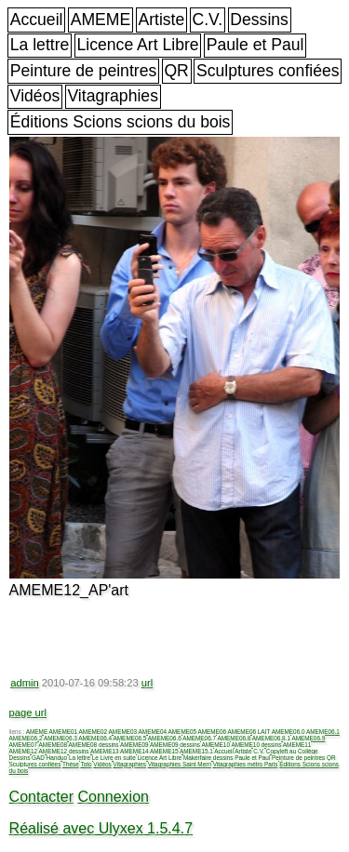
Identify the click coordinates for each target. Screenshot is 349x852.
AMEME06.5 (130, 738)
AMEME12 (23, 751)
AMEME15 (164, 751)
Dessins (259, 19)
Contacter (41, 797)
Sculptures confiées (268, 70)
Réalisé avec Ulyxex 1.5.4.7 (101, 828)
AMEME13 (104, 751)
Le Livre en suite (114, 757)
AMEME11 (297, 744)
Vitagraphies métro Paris (245, 764)
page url (28, 712)
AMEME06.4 (95, 738)
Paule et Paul (255, 44)
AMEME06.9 (308, 738)
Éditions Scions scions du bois (120, 122)
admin (24, 682)
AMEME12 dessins (64, 751)
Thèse (70, 764)
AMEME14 (134, 751)
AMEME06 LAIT (249, 731)
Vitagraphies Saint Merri (179, 764)
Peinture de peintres (83, 70)
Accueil (36, 19)
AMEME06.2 (26, 738)
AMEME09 (134, 744)
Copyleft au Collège (292, 751)
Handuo (57, 757)
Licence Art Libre (138, 44)
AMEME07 (23, 744)
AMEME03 (123, 731)
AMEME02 (93, 731)
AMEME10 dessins (256, 744)
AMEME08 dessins (94, 744)
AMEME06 (212, 731)
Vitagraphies (112, 96)
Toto (85, 764)
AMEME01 (63, 731)
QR (176, 70)
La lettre (40, 44)
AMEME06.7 (199, 738)
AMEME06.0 (288, 731)
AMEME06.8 (233, 738)
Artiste (161, 19)
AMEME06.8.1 (271, 738)
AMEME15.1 (196, 751)
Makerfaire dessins (208, 757)
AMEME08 (53, 744)
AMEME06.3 (60, 738)
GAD (38, 757)
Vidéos (35, 96)
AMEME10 (215, 744)
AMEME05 (182, 731)
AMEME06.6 (164, 738)
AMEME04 (153, 731)
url (147, 682)
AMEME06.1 (323, 731)
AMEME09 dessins (175, 744)
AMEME (101, 19)
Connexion (113, 797)
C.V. (207, 19)
